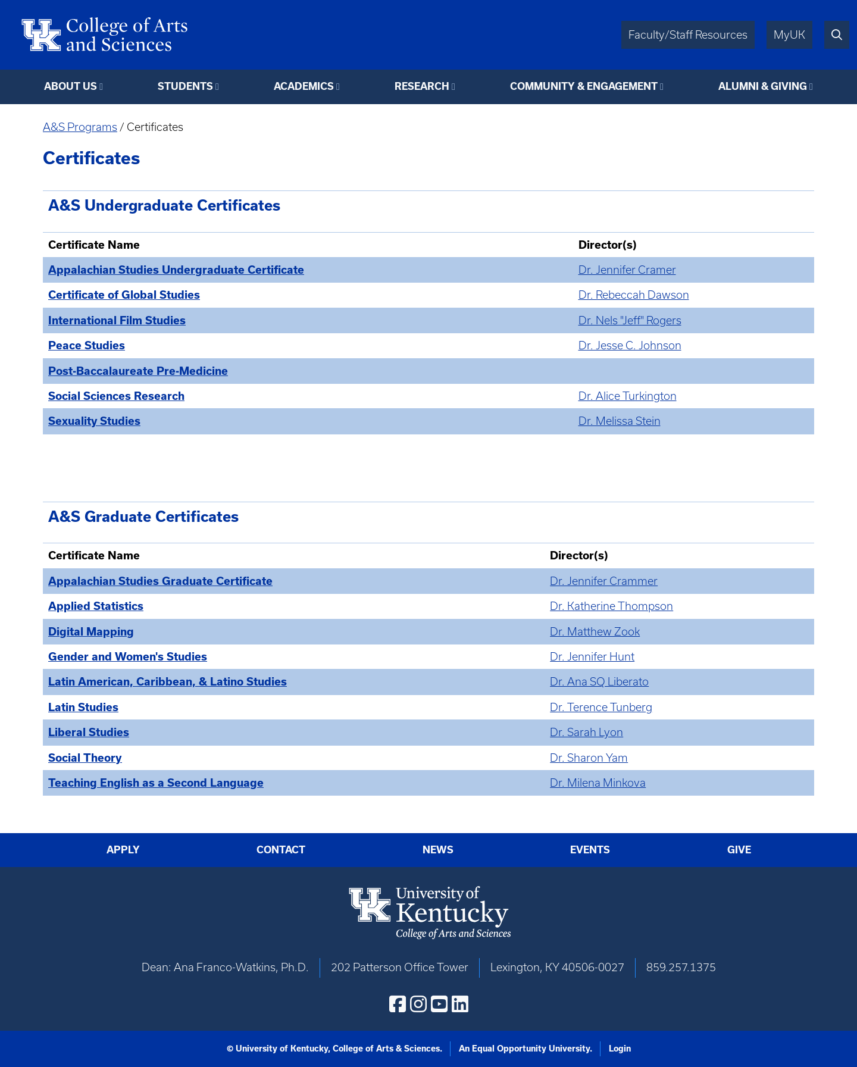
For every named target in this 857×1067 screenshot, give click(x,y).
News (438, 849)
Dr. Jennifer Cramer (627, 270)
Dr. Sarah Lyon (586, 732)
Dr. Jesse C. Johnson (629, 345)
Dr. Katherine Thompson (611, 606)
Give (739, 849)
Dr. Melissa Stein (619, 421)
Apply (123, 849)
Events (590, 849)
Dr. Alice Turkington (627, 396)
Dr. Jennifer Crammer (604, 581)
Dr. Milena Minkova (598, 783)
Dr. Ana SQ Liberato (599, 681)
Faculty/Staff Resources (687, 35)
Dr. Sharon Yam (589, 758)
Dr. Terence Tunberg (601, 707)
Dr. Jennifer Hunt (592, 656)
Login (620, 1048)
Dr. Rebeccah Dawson (633, 295)
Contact (281, 849)
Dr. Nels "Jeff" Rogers (629, 320)
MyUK (789, 35)
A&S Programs (80, 127)
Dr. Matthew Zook (595, 631)
